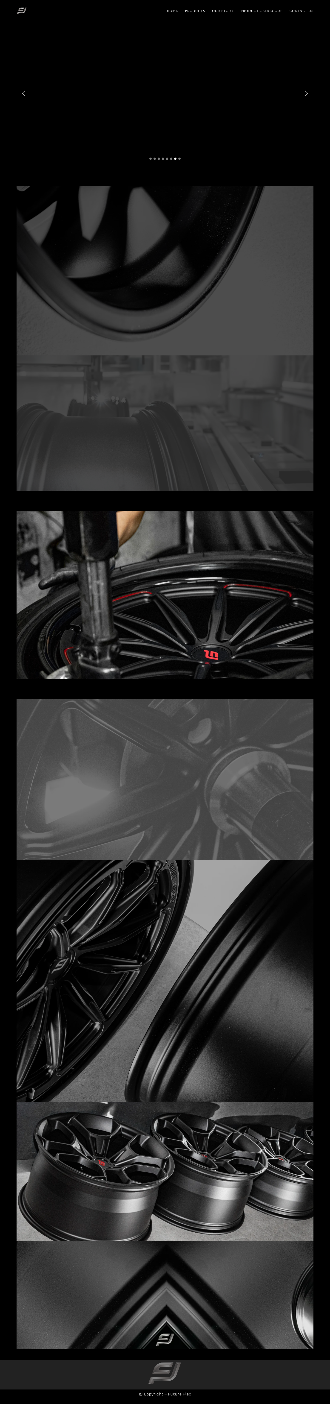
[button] (23, 93)
